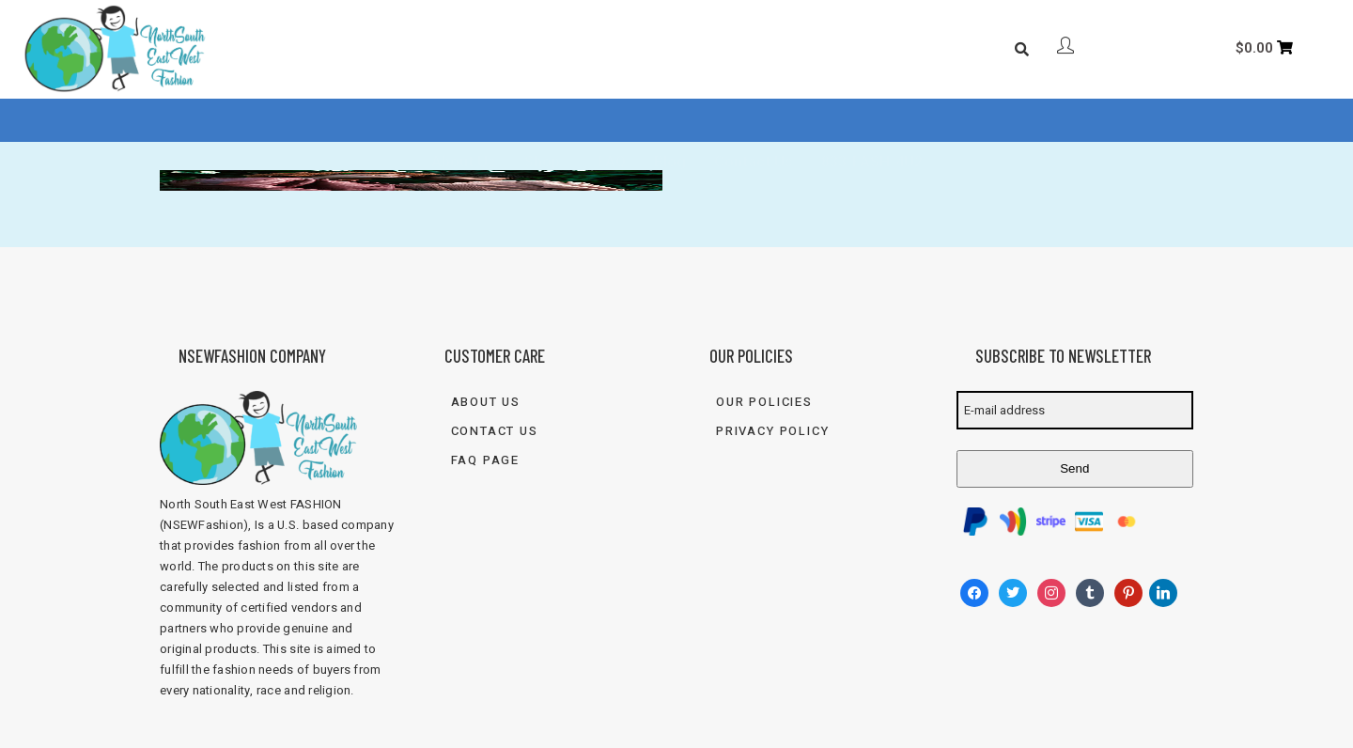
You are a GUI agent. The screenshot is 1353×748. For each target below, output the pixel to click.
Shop (542, 121)
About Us (463, 121)
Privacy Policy (772, 431)
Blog (670, 121)
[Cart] (1264, 48)
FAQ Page (486, 460)
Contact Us (753, 121)
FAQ (612, 121)
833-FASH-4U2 (872, 121)
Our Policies (764, 402)
